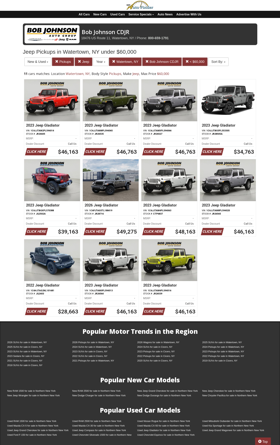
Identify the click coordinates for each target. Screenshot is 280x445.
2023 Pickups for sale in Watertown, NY (223, 351)
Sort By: (218, 62)
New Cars (100, 14)
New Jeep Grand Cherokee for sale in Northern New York (167, 390)
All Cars (84, 14)
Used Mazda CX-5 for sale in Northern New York (32, 425)
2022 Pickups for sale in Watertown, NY (223, 356)
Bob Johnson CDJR (162, 62)
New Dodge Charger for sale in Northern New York (99, 395)
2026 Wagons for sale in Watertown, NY (158, 342)
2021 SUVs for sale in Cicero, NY (24, 360)
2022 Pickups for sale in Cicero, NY (156, 356)
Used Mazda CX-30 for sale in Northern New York (98, 425)
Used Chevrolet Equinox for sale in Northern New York (166, 434)
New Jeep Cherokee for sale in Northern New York (228, 390)
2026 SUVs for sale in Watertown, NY (27, 342)
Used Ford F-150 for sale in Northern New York (32, 434)
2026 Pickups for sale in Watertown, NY (93, 342)
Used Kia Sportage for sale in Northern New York (228, 425)
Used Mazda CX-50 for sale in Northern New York (163, 425)
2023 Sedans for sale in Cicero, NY (25, 356)
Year (100, 62)
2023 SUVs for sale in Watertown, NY (27, 351)
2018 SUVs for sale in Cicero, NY (24, 365)
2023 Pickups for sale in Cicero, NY (156, 351)
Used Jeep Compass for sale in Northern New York (99, 430)
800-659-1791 (158, 38)
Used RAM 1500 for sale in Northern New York (31, 421)
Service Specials (141, 14)
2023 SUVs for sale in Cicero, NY (89, 351)
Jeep (83, 62)
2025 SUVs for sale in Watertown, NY (222, 342)
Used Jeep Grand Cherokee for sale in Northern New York (38, 430)
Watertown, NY (125, 62)
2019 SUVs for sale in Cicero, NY (220, 360)
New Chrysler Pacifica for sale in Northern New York (229, 395)
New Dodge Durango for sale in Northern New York (164, 395)
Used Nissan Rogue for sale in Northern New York (163, 421)
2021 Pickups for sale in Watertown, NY (93, 360)
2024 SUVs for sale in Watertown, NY (92, 347)
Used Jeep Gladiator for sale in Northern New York (164, 430)
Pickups (63, 62)
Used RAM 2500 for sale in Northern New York (96, 421)
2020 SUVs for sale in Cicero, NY (155, 360)
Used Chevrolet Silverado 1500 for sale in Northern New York (102, 435)
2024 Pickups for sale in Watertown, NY (223, 347)
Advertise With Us (188, 14)
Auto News (165, 14)
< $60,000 (195, 62)
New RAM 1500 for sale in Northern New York (31, 390)
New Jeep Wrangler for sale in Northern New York (33, 395)
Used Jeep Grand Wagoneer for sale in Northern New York (233, 430)
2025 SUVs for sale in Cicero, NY (24, 347)
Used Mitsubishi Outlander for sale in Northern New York (232, 421)
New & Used (37, 62)
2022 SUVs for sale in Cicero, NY (89, 356)
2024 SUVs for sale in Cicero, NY (155, 347)
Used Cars (117, 14)
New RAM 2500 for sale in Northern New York (96, 390)
